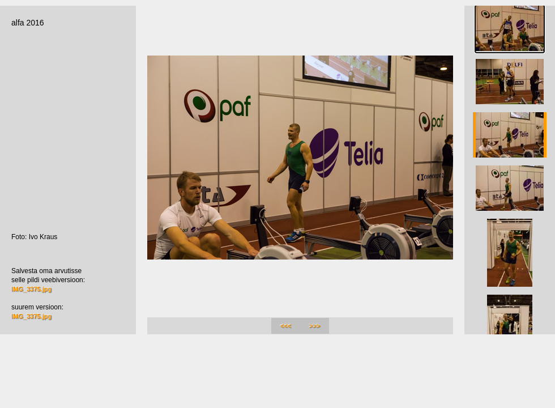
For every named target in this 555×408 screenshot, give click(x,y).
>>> (314, 325)
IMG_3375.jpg (31, 289)
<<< (285, 325)
